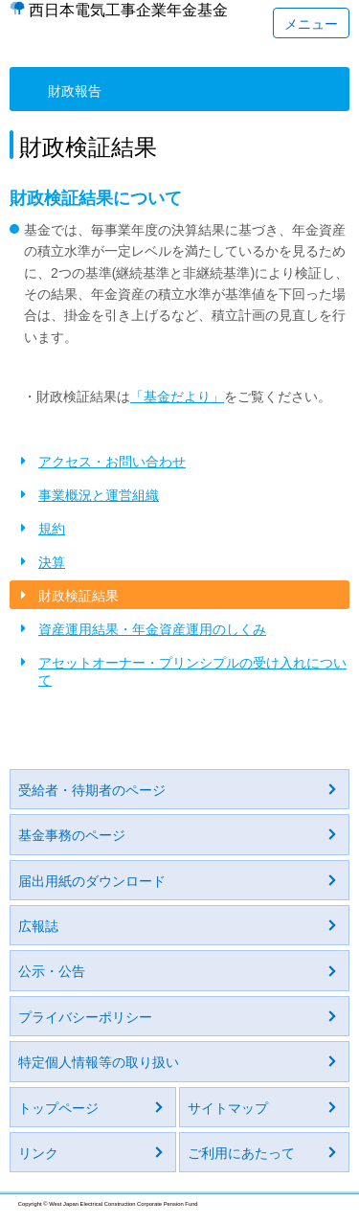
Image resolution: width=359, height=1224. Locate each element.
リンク (38, 1153)
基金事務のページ (71, 835)
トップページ (58, 1108)
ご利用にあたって (241, 1153)
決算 (51, 562)
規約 (51, 528)
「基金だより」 (177, 396)
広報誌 (38, 926)
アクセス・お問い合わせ (112, 461)
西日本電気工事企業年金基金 (128, 10)
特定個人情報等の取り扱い (98, 1062)
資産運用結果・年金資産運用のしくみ (152, 629)
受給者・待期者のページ (92, 790)
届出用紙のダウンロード (92, 881)
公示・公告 (51, 971)
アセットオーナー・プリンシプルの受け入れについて (192, 671)
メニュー (311, 24)
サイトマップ (228, 1108)
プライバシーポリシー (85, 1017)
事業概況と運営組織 (98, 495)
